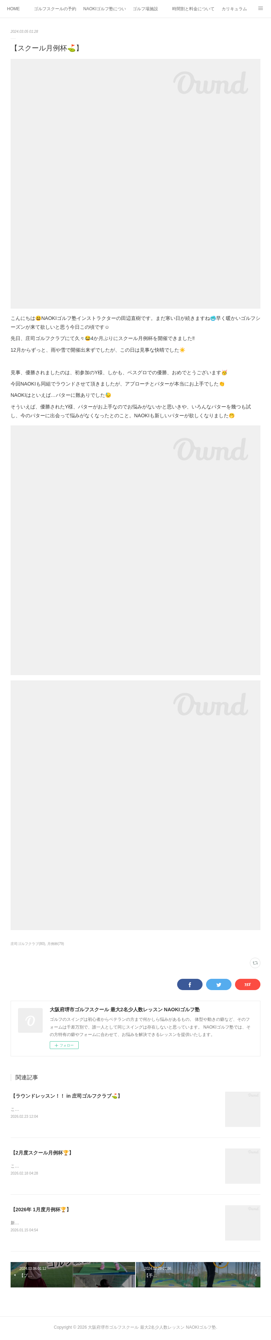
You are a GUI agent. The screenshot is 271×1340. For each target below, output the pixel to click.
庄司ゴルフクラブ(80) (28, 944)
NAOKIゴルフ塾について (104, 8)
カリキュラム (234, 8)
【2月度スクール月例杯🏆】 (42, 1153)
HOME (13, 8)
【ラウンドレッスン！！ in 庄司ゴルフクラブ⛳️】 (66, 1096)
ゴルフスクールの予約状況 (55, 8)
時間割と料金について (193, 8)
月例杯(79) (55, 944)
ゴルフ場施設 (145, 8)
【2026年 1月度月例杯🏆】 (41, 1210)
